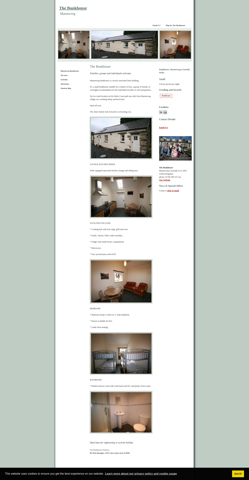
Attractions (65, 84)
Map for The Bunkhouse (175, 25)
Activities (64, 80)
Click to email (173, 190)
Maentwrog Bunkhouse (70, 71)
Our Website (164, 180)
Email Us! (157, 25)
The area (64, 75)
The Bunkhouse (73, 8)
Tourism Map (66, 88)
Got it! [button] (238, 473)
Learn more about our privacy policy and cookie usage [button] (141, 473)
